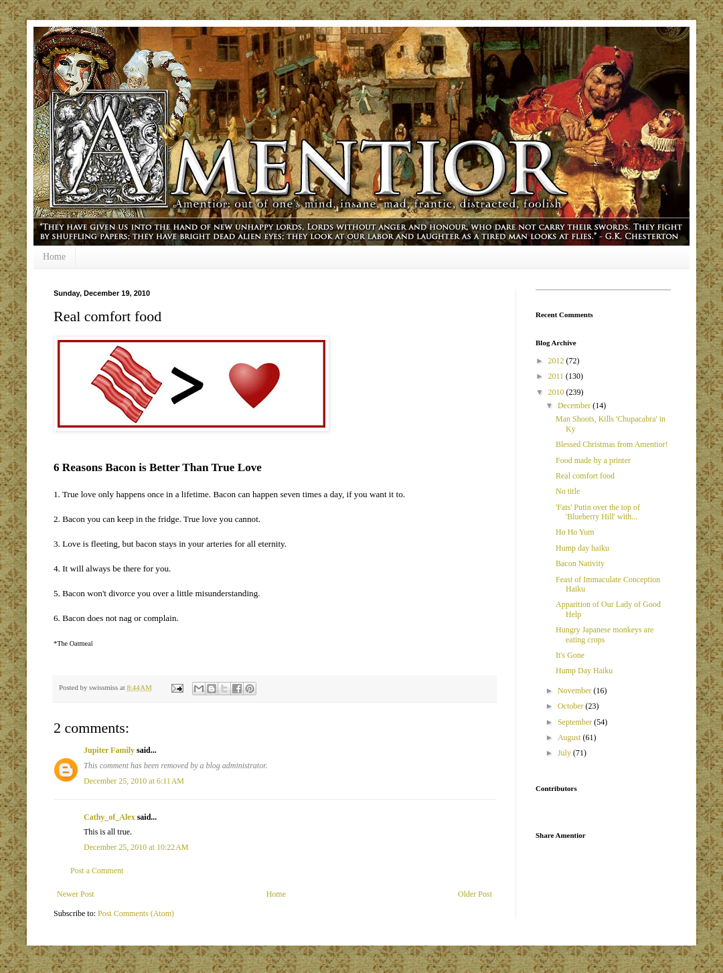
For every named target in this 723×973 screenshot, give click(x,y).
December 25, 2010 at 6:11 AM (134, 781)
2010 (557, 392)
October (572, 706)
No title (568, 491)
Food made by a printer (593, 460)
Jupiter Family (109, 750)
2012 (557, 360)
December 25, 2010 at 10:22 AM (136, 847)
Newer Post (75, 894)
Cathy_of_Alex (109, 817)
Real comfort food (585, 475)
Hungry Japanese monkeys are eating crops (604, 634)
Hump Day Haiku (584, 670)
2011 (557, 376)
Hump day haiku (582, 548)
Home (54, 257)
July (565, 753)
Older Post (475, 894)
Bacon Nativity (580, 563)
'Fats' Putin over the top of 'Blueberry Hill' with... (598, 512)
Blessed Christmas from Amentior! (612, 444)
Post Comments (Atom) (136, 913)
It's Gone (570, 655)
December (575, 405)
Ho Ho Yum (575, 532)
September (576, 722)
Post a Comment (96, 870)
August (570, 737)
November (576, 690)
